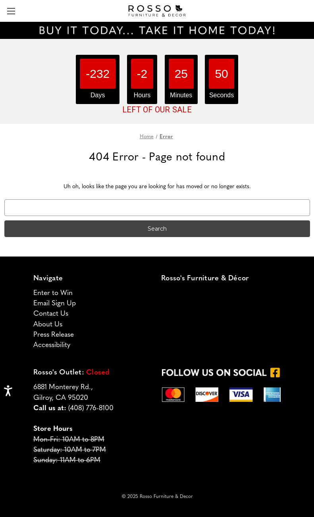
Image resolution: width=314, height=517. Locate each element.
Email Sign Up (54, 303)
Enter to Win (53, 293)
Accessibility (51, 345)
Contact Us (50, 314)
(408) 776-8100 (91, 408)
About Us (47, 324)
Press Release (53, 335)
